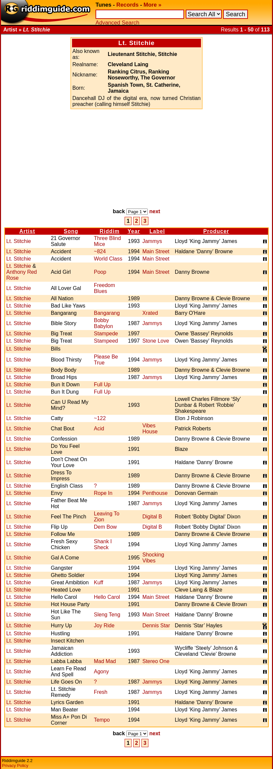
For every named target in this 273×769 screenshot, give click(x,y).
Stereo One (156, 661)
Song (71, 231)
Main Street (156, 251)
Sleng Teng (107, 614)
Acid (99, 428)
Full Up (102, 384)
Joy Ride (104, 625)
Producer (216, 231)
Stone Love (155, 341)
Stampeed (106, 341)
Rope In (103, 493)
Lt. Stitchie (18, 241)
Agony (101, 671)
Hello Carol (107, 597)
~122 (100, 418)
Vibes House (150, 428)
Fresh (100, 692)
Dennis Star (156, 625)
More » (152, 5)
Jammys (152, 241)
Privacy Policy (15, 765)
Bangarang (107, 313)
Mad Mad (105, 661)
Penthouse (155, 493)
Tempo (102, 720)
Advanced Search (117, 23)
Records (127, 5)
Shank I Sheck (103, 544)
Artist (27, 231)
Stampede (106, 333)
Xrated (150, 313)
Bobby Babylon (103, 323)
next (154, 211)
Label (157, 231)
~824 (100, 251)
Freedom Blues (104, 288)
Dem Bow (105, 527)
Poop (100, 272)
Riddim (109, 231)
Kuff (98, 582)
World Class (108, 259)
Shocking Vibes (153, 557)
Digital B (152, 516)
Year (134, 231)
